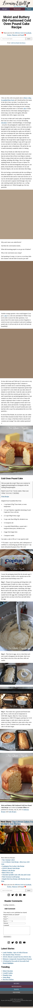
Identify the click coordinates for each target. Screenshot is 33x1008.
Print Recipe (5, 496)
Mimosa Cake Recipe (8, 870)
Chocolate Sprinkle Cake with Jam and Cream (16, 874)
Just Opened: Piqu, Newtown (11, 956)
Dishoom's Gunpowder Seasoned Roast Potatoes (17, 960)
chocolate (4, 122)
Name (5, 917)
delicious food (19, 33)
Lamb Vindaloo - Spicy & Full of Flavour (15, 954)
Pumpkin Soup (7, 977)
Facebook (28, 33)
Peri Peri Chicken (8, 981)
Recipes (4, 9)
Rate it (5, 921)
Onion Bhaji (6, 979)
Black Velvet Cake (7, 872)
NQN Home (16, 994)
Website (5, 923)
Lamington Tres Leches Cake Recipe (13, 866)
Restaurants (17, 9)
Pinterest (15, 35)
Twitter (9, 35)
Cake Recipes (12, 811)
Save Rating (16, 493)
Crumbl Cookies (8, 974)
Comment (6, 925)
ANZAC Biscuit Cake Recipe (11, 868)
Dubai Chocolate (8, 972)
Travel (29, 9)
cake (24, 108)
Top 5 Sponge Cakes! (8, 860)
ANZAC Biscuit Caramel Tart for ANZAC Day (17, 958)
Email (22, 35)
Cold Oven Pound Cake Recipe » (18, 42)
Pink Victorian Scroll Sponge (11, 877)
